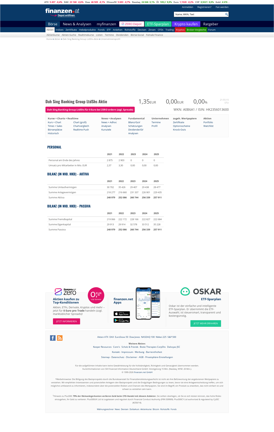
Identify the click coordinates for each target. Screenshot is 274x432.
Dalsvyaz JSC (173, 346)
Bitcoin (156, 409)
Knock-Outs (179, 129)
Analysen (106, 126)
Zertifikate (71, 29)
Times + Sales (55, 126)
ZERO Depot (133, 24)
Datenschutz (117, 357)
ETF (109, 29)
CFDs (160, 29)
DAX (66, 2)
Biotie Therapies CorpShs (153, 346)
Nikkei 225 (161, 337)
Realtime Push (81, 129)
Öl (157, 2)
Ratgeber (210, 24)
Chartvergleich (81, 126)
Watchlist (208, 126)
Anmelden (187, 7)
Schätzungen (135, 126)
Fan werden (222, 7)
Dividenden (122, 34)
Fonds (101, 29)
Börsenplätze (55, 129)
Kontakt (116, 352)
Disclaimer (131, 357)
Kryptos (180, 29)
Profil (154, 126)
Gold (218, 2)
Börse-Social (137, 34)
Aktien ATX (102, 337)
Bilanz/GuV (134, 122)
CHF (197, 2)
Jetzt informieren (66, 321)
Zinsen (152, 29)
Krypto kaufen (186, 24)
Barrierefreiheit (154, 352)
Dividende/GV (135, 129)
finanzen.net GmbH (143, 372)
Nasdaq (136, 2)
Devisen (142, 29)
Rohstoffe (130, 29)
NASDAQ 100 (148, 337)
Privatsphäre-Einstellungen (159, 357)
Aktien (50, 29)
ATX (46, 2)
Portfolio (208, 122)
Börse (52, 24)
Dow (87, 2)
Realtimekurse (86, 34)
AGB (141, 357)
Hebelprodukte (87, 29)
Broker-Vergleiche (196, 29)
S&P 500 (172, 337)
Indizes (59, 29)
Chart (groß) (80, 122)
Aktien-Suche (69, 34)
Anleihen (117, 29)
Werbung (139, 352)
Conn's (117, 346)
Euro (176, 2)
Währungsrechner (105, 409)
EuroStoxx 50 (121, 337)
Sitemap (105, 357)
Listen (99, 34)
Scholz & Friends (130, 346)
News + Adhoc (109, 122)
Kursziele (106, 129)
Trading (169, 29)
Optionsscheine (181, 126)
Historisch (53, 133)
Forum (212, 29)
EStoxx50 (112, 2)
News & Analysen (77, 24)
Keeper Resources (102, 346)
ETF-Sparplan (158, 24)
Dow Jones (134, 337)
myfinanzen (106, 24)
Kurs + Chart (54, 122)
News (117, 409)
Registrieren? (204, 7)
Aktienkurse (53, 34)
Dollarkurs (134, 409)
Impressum (127, 352)
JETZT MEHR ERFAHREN (206, 323)
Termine (109, 34)
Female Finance (154, 34)
